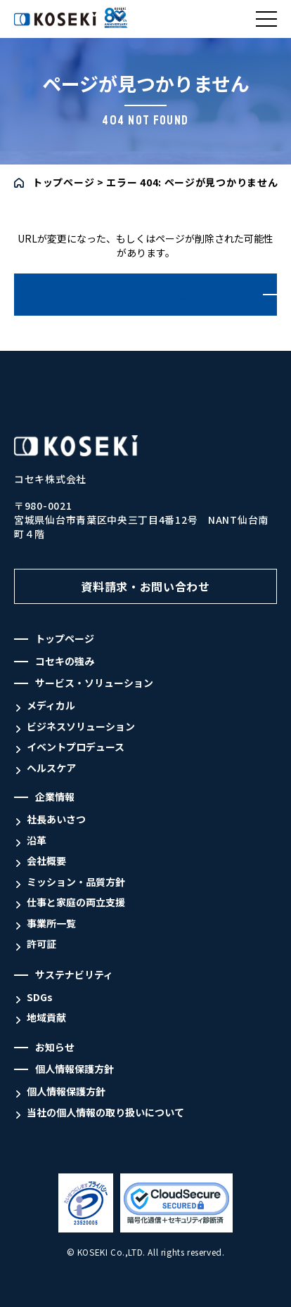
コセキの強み (64, 661)
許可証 (41, 944)
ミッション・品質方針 (76, 882)
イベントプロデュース (75, 747)
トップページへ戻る (145, 294)
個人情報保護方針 (74, 1069)
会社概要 (46, 861)
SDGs (40, 997)
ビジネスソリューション (81, 726)
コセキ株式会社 (48, 25)
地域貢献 (46, 1017)
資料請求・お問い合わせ (145, 586)
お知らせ (55, 1047)
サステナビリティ (74, 974)
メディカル (51, 705)
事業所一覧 (51, 923)
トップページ (63, 182)
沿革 (36, 840)
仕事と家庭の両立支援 (76, 902)
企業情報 (55, 797)
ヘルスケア (51, 768)
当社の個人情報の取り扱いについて (105, 1112)
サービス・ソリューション (94, 683)
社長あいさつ (56, 819)
